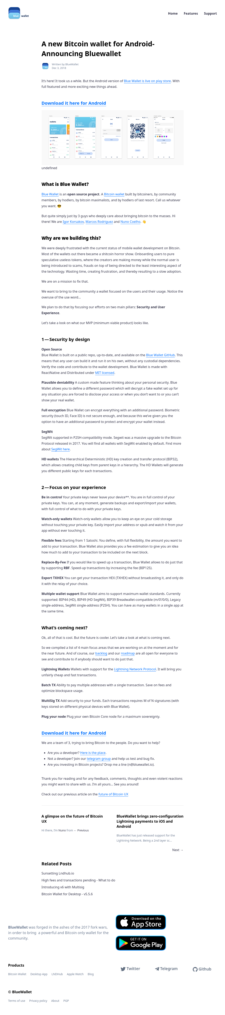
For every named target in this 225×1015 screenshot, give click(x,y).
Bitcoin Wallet (17, 974)
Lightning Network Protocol (135, 669)
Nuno (62, 830)
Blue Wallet (50, 194)
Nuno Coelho (130, 221)
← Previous (81, 830)
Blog (91, 974)
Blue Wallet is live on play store (147, 81)
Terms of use (16, 1001)
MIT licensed (104, 372)
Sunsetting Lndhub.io (58, 873)
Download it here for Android (74, 103)
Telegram (166, 968)
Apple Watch (75, 974)
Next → (177, 850)
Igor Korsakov (73, 221)
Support (210, 13)
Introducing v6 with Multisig (63, 887)
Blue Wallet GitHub (160, 355)
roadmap (128, 653)
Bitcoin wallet (114, 194)
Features (191, 13)
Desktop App (38, 974)
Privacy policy (38, 1001)
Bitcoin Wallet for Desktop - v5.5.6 (67, 894)
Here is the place (93, 752)
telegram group (99, 758)
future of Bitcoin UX (113, 794)
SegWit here (60, 449)
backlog (101, 653)
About (55, 1001)
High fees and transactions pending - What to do (78, 880)
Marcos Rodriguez (99, 221)
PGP (66, 1001)
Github (202, 969)
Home (173, 13)
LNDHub (57, 974)
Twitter (130, 968)
